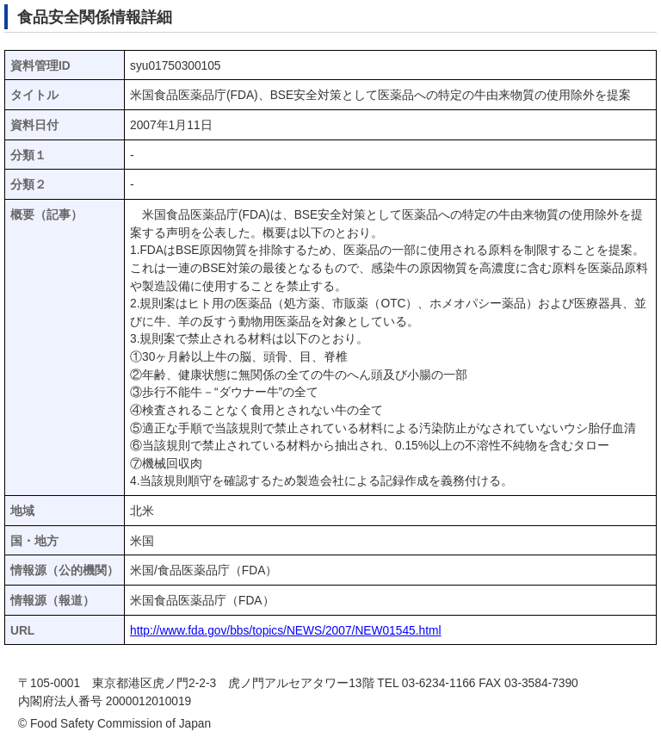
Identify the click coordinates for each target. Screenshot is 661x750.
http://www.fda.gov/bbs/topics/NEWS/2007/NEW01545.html (286, 630)
